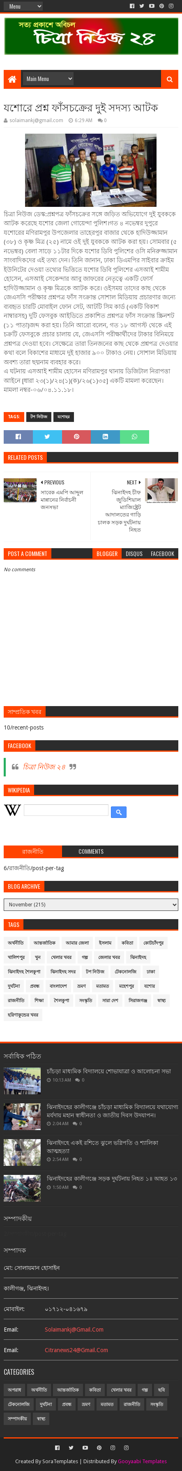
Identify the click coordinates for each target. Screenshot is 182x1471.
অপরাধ (14, 1390)
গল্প (85, 957)
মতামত (102, 986)
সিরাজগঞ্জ (138, 1000)
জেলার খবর (109, 957)
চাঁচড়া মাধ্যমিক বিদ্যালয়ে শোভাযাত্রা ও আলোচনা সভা (109, 1071)
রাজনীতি (16, 1000)
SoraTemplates (60, 1461)
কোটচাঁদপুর (153, 943)
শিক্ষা (39, 1000)
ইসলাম (105, 943)
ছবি (161, 1390)
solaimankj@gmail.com (74, 1329)
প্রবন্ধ (34, 986)
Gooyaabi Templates (142, 1461)
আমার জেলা (77, 943)
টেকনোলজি (125, 972)
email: (11, 1329)
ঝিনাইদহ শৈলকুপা (24, 972)
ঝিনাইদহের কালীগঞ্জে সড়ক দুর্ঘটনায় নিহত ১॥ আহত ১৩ (112, 1178)
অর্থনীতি (15, 943)
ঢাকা (151, 972)
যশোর (149, 986)
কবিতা (127, 943)
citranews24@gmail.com (76, 1350)
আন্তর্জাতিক (44, 943)
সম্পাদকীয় (17, 1419)
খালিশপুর (16, 957)
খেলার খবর (61, 957)
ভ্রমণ (81, 986)
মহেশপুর (126, 986)
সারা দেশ (110, 1000)
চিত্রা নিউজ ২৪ (44, 767)
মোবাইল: (14, 1309)
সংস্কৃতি (85, 1000)
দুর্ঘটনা (14, 986)
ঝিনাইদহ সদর (63, 972)
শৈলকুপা (61, 1000)
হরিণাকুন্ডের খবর (23, 1015)
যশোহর (64, 417)
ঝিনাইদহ (138, 957)
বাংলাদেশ (58, 986)
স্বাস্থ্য (161, 1000)
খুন (38, 957)
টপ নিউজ (38, 417)
